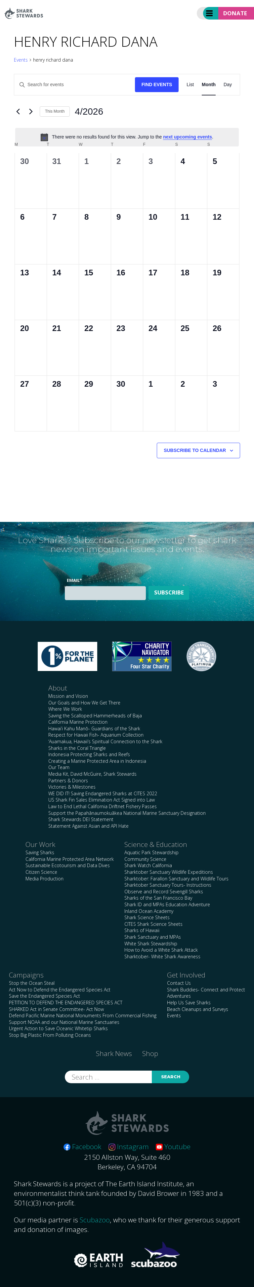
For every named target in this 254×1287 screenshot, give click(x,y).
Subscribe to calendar (195, 450)
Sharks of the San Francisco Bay (158, 898)
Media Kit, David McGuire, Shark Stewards (92, 774)
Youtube (173, 1146)
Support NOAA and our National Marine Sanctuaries (64, 1022)
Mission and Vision (68, 696)
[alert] (127, 137)
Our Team (58, 767)
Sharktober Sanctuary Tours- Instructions (167, 885)
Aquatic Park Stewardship (151, 852)
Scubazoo (95, 1219)
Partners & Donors (68, 780)
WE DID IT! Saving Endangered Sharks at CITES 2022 (102, 793)
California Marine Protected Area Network (69, 859)
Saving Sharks (39, 852)
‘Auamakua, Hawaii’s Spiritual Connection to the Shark (105, 741)
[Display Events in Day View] (228, 84)
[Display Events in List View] (190, 84)
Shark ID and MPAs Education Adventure (167, 904)
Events (21, 60)
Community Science (145, 859)
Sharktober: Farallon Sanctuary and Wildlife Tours (176, 878)
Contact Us (179, 983)
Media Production (44, 878)
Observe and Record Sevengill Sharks (163, 891)
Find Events (157, 84)
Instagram (128, 1146)
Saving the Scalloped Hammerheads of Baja (95, 715)
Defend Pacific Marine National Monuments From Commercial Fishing (82, 1015)
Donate (235, 13)
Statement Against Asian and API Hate (88, 826)
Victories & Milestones (72, 787)
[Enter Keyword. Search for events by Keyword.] (74, 84)
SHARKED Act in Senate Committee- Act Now (56, 1009)
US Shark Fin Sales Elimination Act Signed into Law (101, 800)
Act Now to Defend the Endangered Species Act (59, 989)
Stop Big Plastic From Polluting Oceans (50, 1035)
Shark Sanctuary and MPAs (152, 937)
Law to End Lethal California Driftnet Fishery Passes (102, 806)
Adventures (179, 996)
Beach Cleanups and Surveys (197, 1009)
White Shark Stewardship (150, 943)
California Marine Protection (77, 722)
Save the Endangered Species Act (44, 996)
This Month (54, 111)
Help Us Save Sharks (189, 1002)
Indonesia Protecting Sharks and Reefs (89, 754)
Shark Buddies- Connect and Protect (206, 989)
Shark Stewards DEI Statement (80, 819)
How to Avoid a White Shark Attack (161, 950)
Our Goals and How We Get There (84, 702)
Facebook (82, 1146)
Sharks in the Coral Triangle (77, 748)
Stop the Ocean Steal (32, 983)
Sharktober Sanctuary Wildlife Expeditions (168, 872)
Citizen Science (41, 872)
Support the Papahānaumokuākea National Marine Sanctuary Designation (127, 813)
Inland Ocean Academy (148, 911)
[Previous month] (18, 112)
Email (74, 580)
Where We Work (65, 709)
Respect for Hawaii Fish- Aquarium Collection (96, 735)
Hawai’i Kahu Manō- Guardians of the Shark (94, 728)
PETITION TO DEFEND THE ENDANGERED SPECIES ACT (65, 1002)
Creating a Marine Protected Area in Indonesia (97, 761)
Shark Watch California (148, 865)
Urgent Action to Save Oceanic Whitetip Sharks (58, 1028)
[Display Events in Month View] (209, 84)
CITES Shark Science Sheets (153, 924)
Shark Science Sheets (147, 917)
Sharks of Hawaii (141, 930)
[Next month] (31, 112)
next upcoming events (187, 137)
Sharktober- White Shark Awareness (162, 956)
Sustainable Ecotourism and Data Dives (67, 865)
